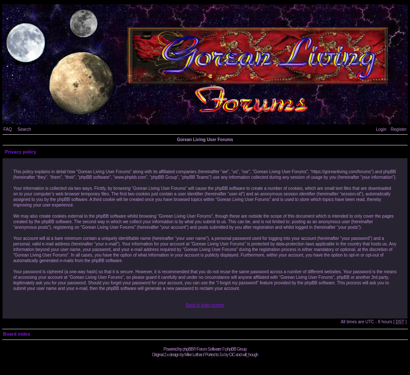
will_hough (250, 354)
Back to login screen (205, 305)
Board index (16, 334)
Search (24, 129)
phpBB (187, 349)
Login (381, 129)
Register (399, 129)
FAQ (7, 129)
